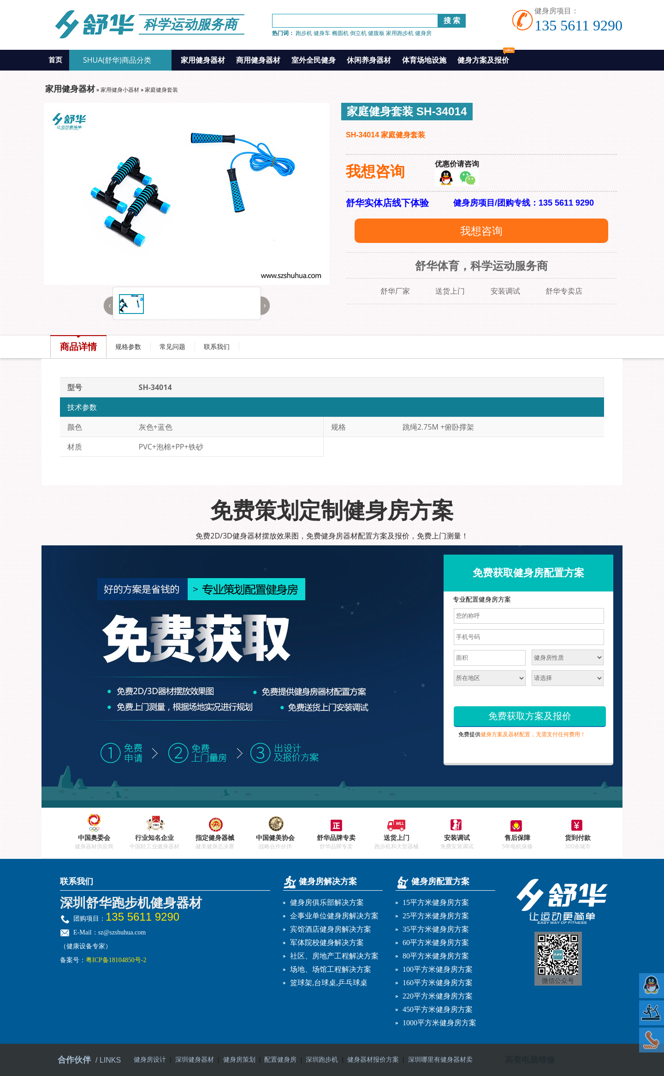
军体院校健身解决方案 (327, 942)
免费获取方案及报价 (529, 716)
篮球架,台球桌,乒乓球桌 (329, 983)
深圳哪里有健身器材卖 (440, 1059)
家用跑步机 (400, 33)
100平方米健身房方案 (438, 969)
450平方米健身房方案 (438, 1009)
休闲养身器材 (369, 60)
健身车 (322, 33)
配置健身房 (280, 1059)
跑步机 (304, 33)
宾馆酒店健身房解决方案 (330, 929)
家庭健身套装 (161, 90)
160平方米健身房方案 (438, 983)
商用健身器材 (258, 60)
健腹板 (376, 33)
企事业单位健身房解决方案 (334, 916)
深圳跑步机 (322, 1059)
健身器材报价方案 (373, 1059)
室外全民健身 (313, 60)
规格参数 (128, 346)
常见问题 (172, 346)
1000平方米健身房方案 (439, 1023)
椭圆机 (340, 33)
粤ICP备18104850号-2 (116, 960)
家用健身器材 (203, 60)
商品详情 (78, 346)
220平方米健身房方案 (438, 996)
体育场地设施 (424, 60)
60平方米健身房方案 (436, 942)
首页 (55, 60)
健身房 (423, 33)
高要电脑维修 (530, 1059)
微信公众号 (558, 980)
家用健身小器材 (120, 90)
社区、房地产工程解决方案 (334, 956)
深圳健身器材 (194, 1059)
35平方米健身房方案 (436, 929)
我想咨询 (481, 230)
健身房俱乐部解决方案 (327, 902)
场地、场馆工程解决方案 (330, 969)
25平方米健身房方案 (436, 916)
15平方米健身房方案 (436, 902)
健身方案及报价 (486, 57)
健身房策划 (239, 1059)
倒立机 (358, 33)
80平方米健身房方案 (436, 956)
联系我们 (217, 346)
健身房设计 (150, 1059)
